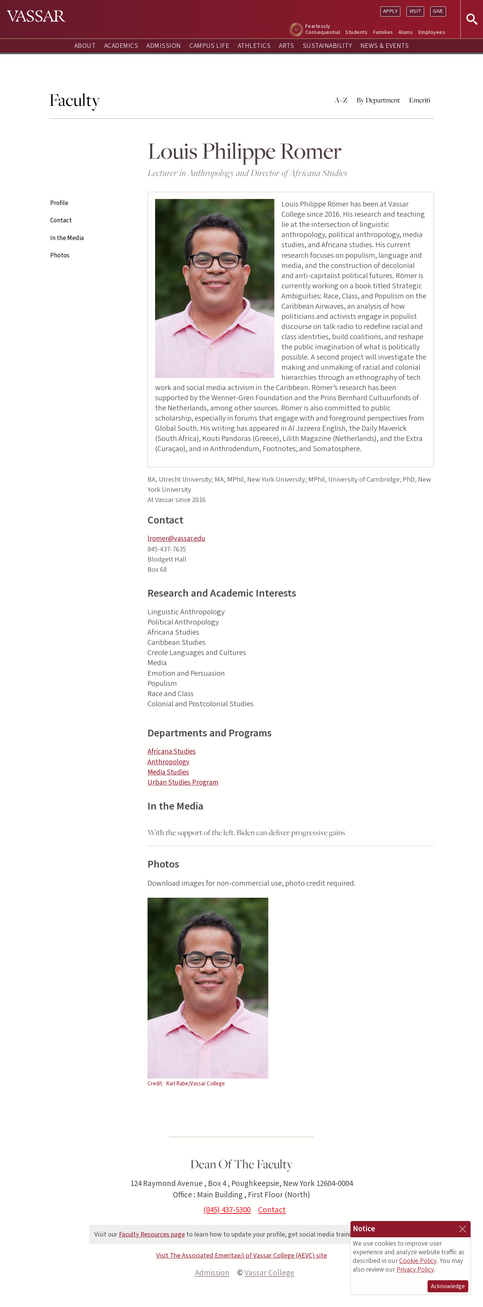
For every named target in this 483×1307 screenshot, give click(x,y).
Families (383, 32)
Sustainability (327, 46)
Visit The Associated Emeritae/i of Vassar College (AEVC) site (241, 1255)
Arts (286, 46)
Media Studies (168, 772)
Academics (121, 46)
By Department (378, 100)
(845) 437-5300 (227, 1209)
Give (438, 11)
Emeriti (419, 100)
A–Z (341, 100)
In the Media (67, 238)
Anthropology (168, 762)
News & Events (384, 46)
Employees (431, 32)
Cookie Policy (418, 1261)
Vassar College (269, 1272)
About (84, 46)
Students (356, 32)
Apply (390, 11)
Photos (59, 255)
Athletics (254, 46)
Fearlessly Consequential (322, 29)
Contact (61, 220)
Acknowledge (448, 1286)
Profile (59, 203)
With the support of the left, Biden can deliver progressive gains (246, 832)
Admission (163, 46)
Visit (415, 11)
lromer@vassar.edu (176, 539)
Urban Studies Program (183, 782)
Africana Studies (172, 752)
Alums (405, 32)
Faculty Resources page (152, 1234)
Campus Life (209, 46)
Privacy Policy (415, 1269)
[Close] (462, 1229)
